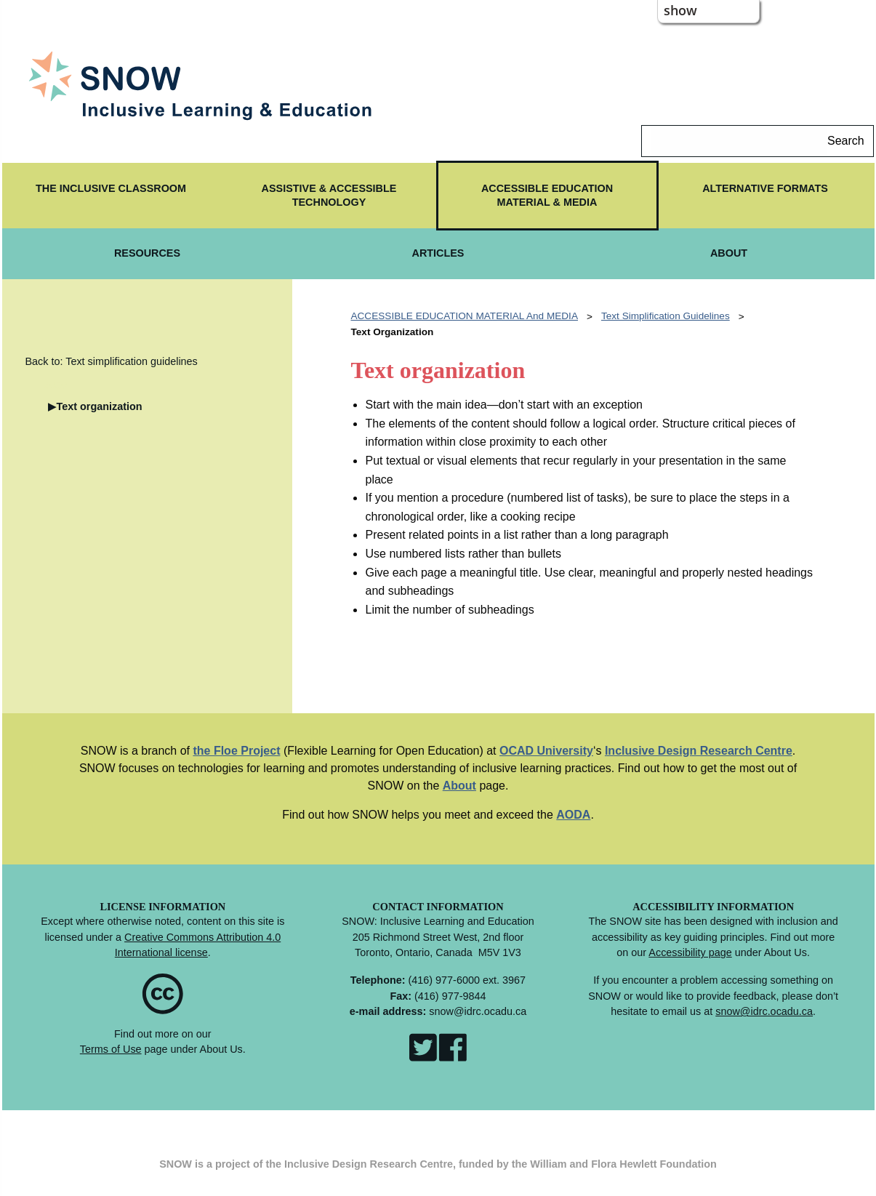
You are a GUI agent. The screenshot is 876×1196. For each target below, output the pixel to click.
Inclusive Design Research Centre (698, 751)
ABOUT (728, 253)
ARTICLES (438, 253)
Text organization (99, 406)
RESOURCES (147, 253)
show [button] (680, 10)
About (459, 785)
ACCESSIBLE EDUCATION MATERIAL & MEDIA (547, 195)
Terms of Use (111, 1049)
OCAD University (546, 751)
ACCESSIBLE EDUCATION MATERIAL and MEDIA (463, 315)
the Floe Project (236, 751)
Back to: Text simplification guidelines (111, 361)
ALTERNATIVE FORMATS (765, 188)
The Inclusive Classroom (111, 188)
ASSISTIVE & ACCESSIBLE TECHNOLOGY (329, 195)
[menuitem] (111, 195)
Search (845, 141)
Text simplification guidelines (665, 315)
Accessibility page (689, 952)
